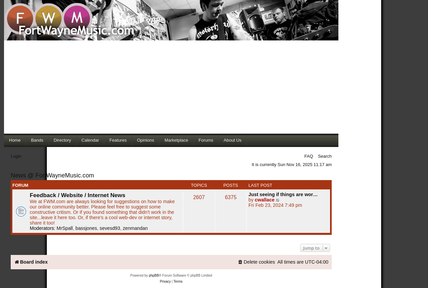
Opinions (145, 140)
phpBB (154, 275)
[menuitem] (256, 262)
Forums (206, 140)
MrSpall (65, 228)
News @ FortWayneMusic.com (52, 175)
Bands (37, 140)
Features (117, 140)
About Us (232, 140)
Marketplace (176, 140)
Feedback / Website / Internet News (77, 195)
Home (15, 140)
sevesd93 (110, 228)
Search (325, 156)
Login (16, 156)
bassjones (86, 228)
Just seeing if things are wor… (283, 194)
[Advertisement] (171, 87)
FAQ (308, 156)
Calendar (90, 140)
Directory (62, 140)
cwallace (265, 199)
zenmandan (135, 228)
